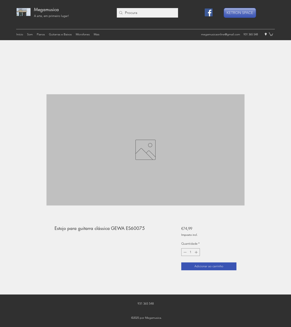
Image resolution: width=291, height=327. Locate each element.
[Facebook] (209, 12)
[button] (271, 34)
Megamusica (46, 9)
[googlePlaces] (266, 34)
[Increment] (196, 252)
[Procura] (147, 13)
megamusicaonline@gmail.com (220, 34)
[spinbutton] (190, 252)
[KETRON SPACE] (240, 13)
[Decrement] (184, 252)
